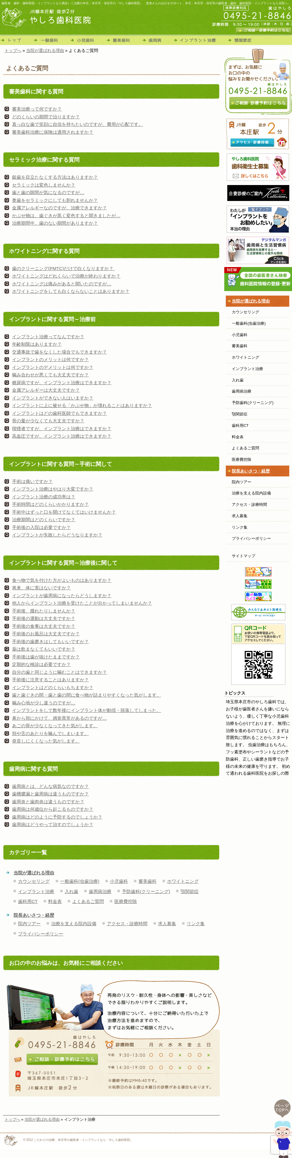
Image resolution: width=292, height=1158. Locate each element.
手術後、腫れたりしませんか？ (43, 610)
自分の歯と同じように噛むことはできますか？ (59, 672)
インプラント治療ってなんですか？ (48, 336)
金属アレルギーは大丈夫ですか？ (46, 390)
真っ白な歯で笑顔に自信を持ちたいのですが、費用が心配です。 (77, 124)
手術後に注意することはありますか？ (50, 679)
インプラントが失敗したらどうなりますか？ (57, 534)
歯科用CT (28, 901)
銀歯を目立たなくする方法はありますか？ (55, 177)
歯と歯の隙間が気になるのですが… (48, 192)
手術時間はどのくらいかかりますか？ (50, 504)
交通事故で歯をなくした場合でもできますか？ (59, 351)
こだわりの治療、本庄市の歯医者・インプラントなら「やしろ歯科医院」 (83, 1139)
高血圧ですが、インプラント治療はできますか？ (61, 436)
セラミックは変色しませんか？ (43, 184)
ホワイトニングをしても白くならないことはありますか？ (70, 291)
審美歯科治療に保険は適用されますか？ (52, 132)
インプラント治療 (198, 40)
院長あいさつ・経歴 (34, 915)
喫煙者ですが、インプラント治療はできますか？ (61, 428)
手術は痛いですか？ (32, 481)
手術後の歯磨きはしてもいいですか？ (50, 641)
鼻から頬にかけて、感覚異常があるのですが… (59, 718)
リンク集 (196, 923)
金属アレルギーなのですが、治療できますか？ (59, 207)
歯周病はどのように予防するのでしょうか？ (57, 816)
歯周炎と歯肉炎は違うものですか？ (48, 801)
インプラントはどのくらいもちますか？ (52, 687)
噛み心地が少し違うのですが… (43, 702)
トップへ (12, 1119)
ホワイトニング (183, 881)
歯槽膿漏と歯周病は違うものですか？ (50, 793)
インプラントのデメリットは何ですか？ (52, 367)
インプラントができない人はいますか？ (52, 397)
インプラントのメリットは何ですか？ (50, 359)
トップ (16, 40)
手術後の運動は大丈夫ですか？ (43, 618)
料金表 (55, 901)
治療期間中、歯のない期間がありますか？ (55, 223)
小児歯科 (87, 40)
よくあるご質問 (88, 901)
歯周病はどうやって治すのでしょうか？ (52, 824)
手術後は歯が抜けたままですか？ (46, 656)
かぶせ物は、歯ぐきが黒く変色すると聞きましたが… (66, 215)
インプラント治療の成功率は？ (43, 496)
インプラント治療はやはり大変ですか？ (52, 488)
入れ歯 (71, 891)
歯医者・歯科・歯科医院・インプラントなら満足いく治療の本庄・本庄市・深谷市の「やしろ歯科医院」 (72, 3)
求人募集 (167, 923)
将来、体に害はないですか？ (41, 587)
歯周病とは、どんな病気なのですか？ (50, 786)
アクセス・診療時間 (127, 923)
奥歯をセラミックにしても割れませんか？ (55, 200)
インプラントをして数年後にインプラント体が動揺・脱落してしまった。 (86, 710)
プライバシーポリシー (40, 933)
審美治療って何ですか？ (37, 108)
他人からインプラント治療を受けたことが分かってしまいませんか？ (82, 603)
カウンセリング (34, 881)
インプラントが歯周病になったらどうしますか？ (61, 595)
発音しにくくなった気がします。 (46, 740)
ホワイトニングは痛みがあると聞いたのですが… (61, 283)
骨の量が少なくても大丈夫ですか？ (48, 420)
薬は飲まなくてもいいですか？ (43, 649)
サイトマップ (243, 556)
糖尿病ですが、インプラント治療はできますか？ (61, 382)
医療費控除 (125, 901)
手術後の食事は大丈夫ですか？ (43, 626)
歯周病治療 (157, 40)
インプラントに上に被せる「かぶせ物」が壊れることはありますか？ (82, 405)
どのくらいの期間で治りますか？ (46, 116)
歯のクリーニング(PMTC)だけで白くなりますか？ (63, 268)
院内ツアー (29, 923)
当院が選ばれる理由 (34, 872)
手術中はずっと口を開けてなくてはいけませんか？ (64, 512)
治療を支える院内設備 (73, 923)
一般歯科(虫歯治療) (79, 881)
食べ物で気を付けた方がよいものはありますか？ (61, 580)
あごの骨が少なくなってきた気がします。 (55, 725)
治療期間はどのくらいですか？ (43, 519)
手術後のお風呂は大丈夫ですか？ (46, 633)
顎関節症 (241, 40)
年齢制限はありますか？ (37, 344)
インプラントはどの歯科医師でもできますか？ (59, 413)
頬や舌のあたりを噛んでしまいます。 (50, 733)
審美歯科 (124, 40)
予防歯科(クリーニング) (146, 891)
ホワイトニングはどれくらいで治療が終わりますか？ (66, 275)
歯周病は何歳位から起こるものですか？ (52, 809)
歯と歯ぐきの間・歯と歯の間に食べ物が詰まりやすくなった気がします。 (86, 695)
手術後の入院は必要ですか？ (41, 527)
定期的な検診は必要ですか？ (41, 664)
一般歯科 (50, 40)
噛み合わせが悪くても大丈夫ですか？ (50, 374)
